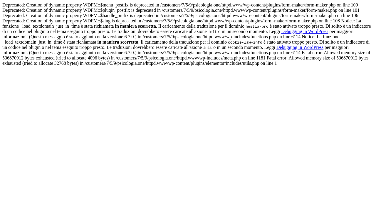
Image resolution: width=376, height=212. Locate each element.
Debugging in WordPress (304, 31)
